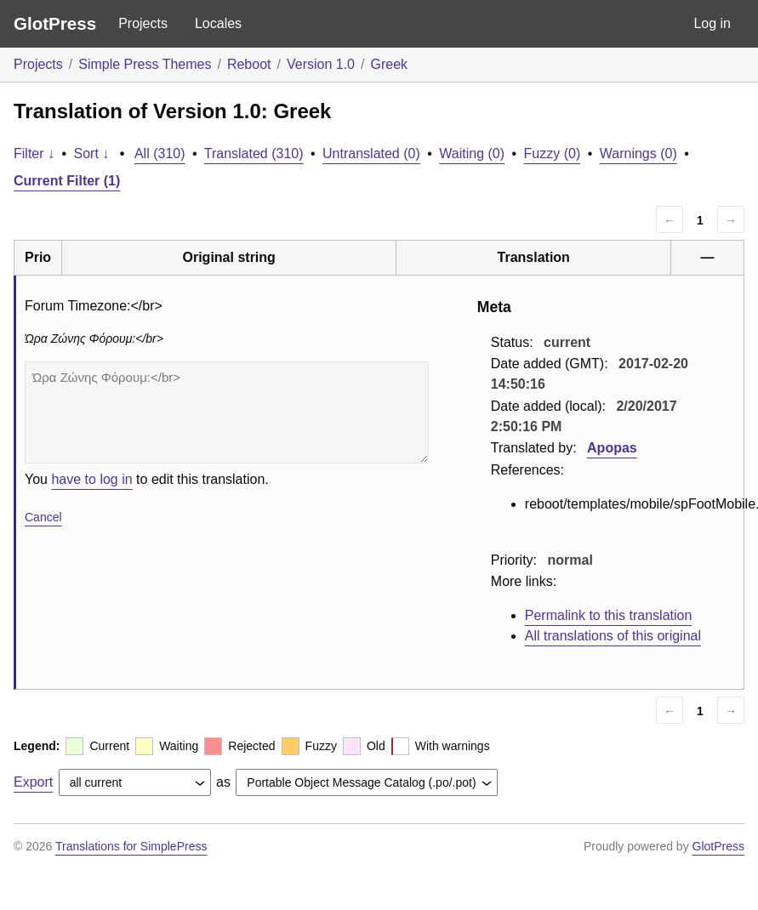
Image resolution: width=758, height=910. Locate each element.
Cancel (43, 517)
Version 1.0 (321, 64)
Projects (143, 23)
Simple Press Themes (144, 64)
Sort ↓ (92, 153)
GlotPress (55, 23)
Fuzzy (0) (552, 153)
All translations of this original (613, 635)
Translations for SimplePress (131, 846)
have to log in (91, 479)
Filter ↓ (34, 153)
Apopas (612, 448)
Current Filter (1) (67, 180)
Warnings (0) (638, 153)
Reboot (249, 64)
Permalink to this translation (608, 615)
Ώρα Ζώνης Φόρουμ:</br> (227, 412)
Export (33, 782)
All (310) (159, 153)
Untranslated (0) (371, 153)
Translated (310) (254, 153)
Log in (712, 23)
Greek (388, 64)
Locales (218, 23)
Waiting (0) (471, 153)
